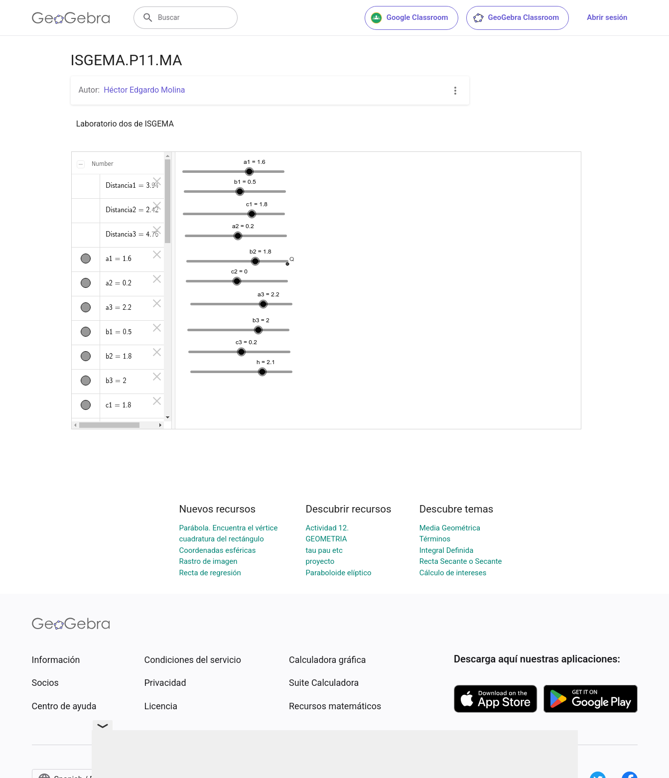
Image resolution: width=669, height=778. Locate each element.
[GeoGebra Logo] (71, 18)
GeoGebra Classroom (515, 18)
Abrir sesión (607, 17)
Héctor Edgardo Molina (144, 90)
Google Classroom (409, 18)
